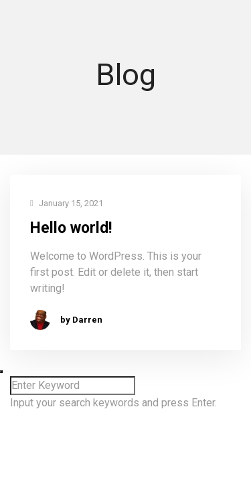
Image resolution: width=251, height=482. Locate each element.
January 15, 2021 (66, 204)
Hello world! (71, 228)
